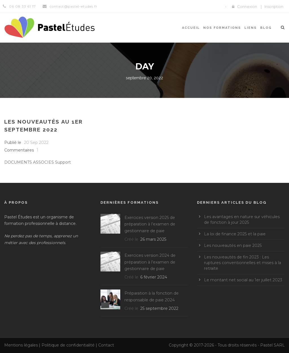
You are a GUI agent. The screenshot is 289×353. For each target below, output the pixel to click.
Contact (106, 345)
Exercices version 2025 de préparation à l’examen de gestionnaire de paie (149, 224)
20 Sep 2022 (36, 142)
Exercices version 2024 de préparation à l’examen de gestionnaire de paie (150, 262)
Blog (266, 28)
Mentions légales (21, 345)
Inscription (273, 6)
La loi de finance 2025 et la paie (235, 233)
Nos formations (222, 28)
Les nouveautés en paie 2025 (233, 245)
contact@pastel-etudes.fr (73, 6)
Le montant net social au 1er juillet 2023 (243, 279)
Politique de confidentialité (68, 345)
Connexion (247, 6)
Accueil (191, 28)
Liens (250, 28)
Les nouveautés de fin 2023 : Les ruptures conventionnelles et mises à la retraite (242, 263)
